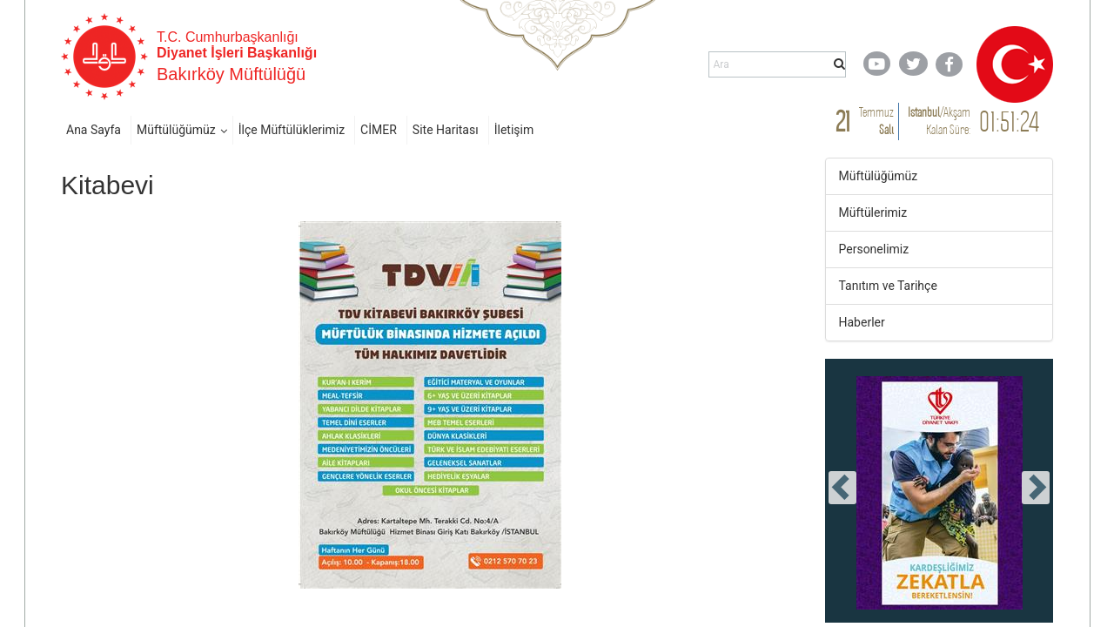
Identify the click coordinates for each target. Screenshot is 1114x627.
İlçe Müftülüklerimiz (291, 130)
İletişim (514, 130)
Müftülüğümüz (176, 130)
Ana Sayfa (93, 130)
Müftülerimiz (873, 212)
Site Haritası (446, 130)
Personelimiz (874, 249)
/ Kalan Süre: (939, 121)
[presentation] (842, 487)
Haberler (862, 322)
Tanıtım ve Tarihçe (888, 286)
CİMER (378, 130)
